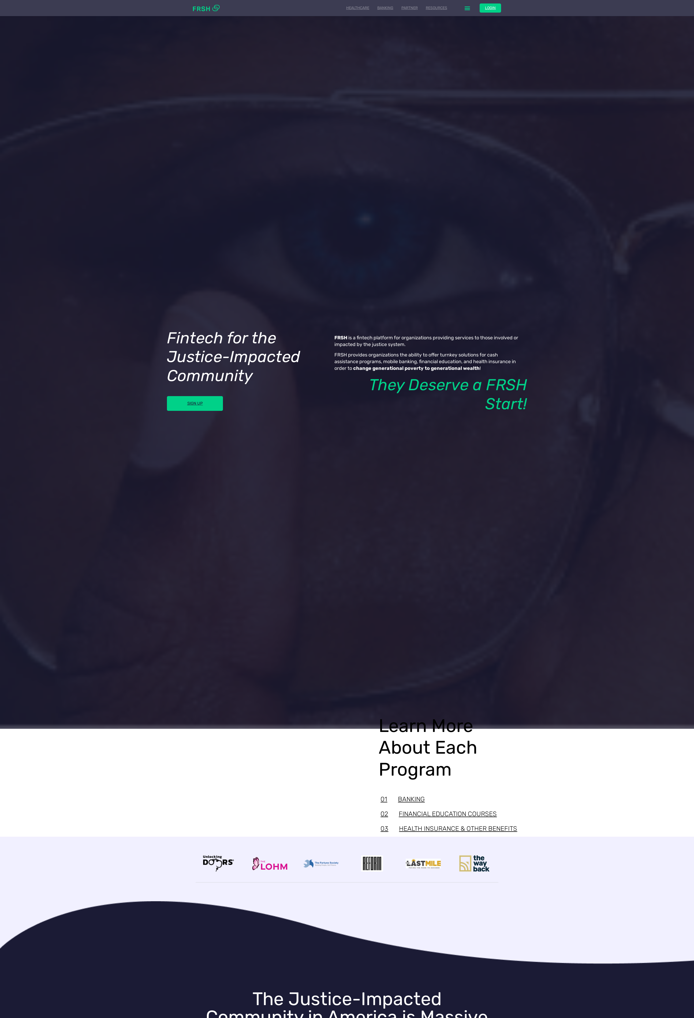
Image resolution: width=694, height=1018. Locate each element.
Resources (436, 8)
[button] (466, 8)
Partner (409, 8)
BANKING (402, 799)
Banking (385, 8)
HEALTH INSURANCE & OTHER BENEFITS (448, 828)
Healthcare (357, 8)
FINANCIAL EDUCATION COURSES (438, 814)
